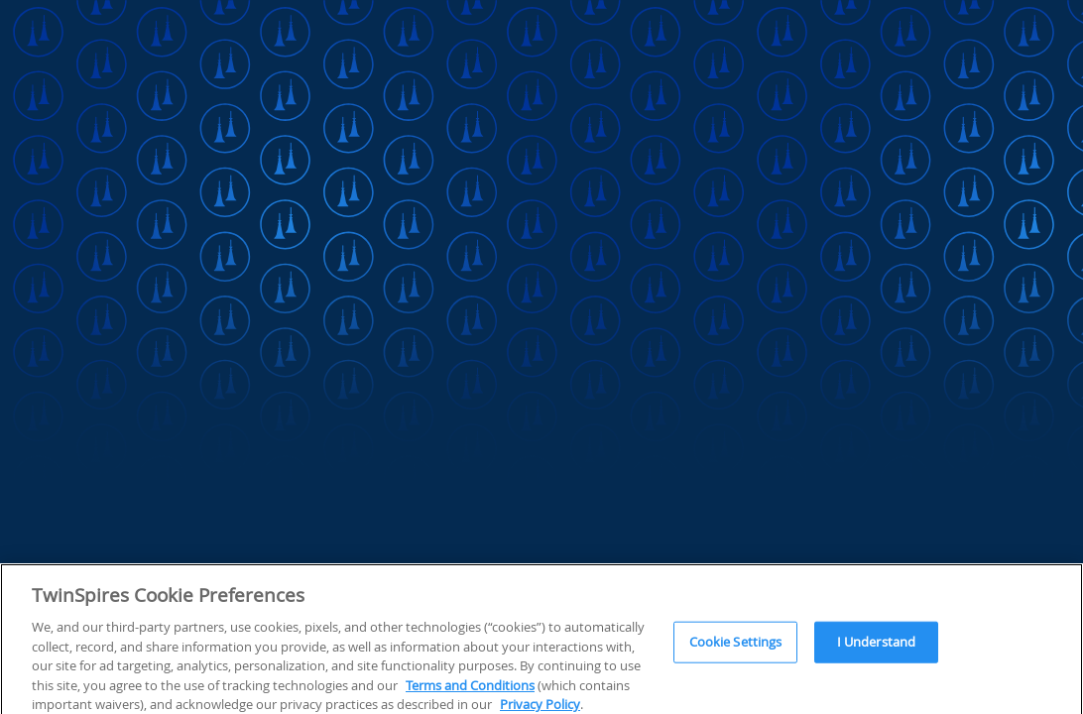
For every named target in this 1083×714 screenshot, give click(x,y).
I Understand (876, 646)
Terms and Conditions (470, 689)
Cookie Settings (735, 646)
